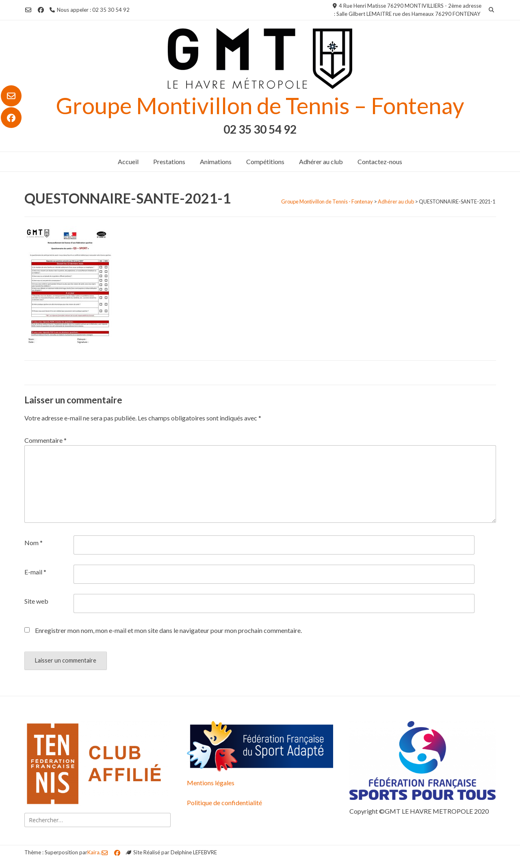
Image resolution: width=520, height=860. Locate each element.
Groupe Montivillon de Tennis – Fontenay (260, 105)
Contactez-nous (380, 161)
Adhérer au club (321, 161)
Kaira (93, 852)
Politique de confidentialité (224, 802)
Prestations (169, 161)
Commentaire (45, 440)
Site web (36, 601)
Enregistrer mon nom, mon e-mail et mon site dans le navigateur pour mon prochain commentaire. (168, 630)
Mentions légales (210, 782)
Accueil (128, 161)
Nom (33, 542)
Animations (216, 161)
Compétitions (265, 161)
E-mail (35, 572)
